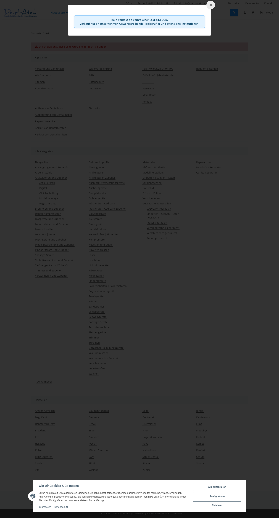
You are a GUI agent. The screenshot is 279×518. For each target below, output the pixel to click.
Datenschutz (61, 507)
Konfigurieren (217, 496)
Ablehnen (217, 505)
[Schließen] (210, 5)
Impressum (45, 507)
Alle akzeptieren (217, 486)
